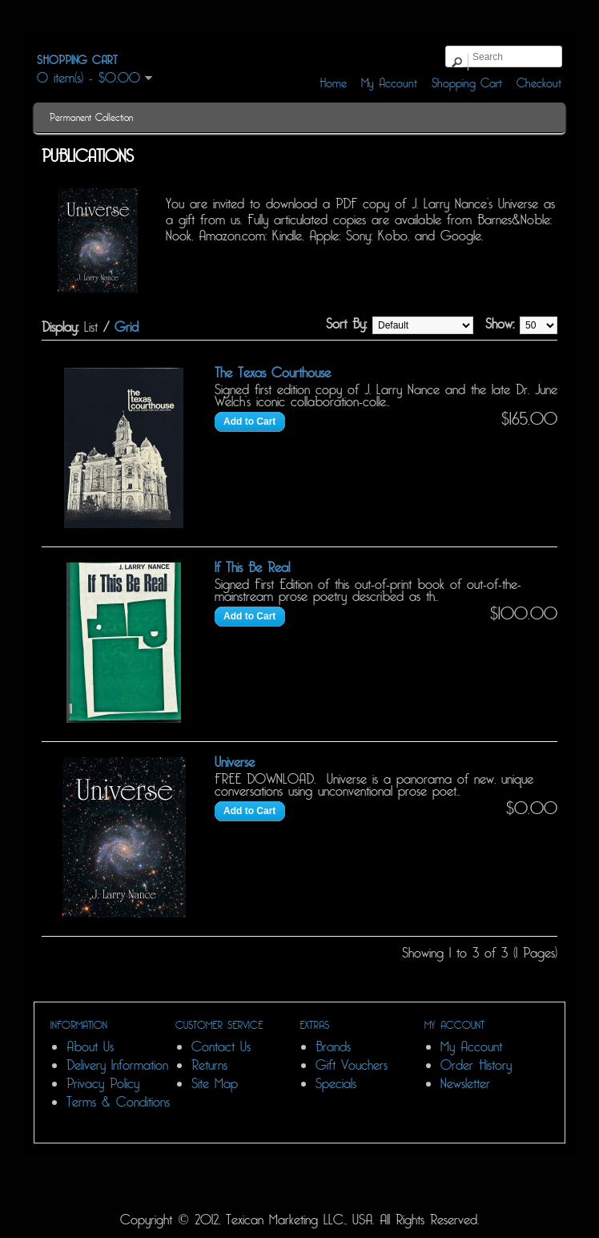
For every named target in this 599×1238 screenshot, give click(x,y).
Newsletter (465, 1084)
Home (333, 83)
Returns (209, 1065)
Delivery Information (117, 1065)
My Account (389, 83)
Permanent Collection (91, 117)
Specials (336, 1084)
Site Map (214, 1084)
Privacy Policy (102, 1084)
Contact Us (221, 1047)
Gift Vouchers (352, 1065)
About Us (90, 1047)
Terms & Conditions (118, 1102)
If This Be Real (252, 568)
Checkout (539, 83)
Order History (476, 1065)
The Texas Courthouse (273, 373)
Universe (235, 762)
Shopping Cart (467, 83)
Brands (333, 1047)
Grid (127, 327)
